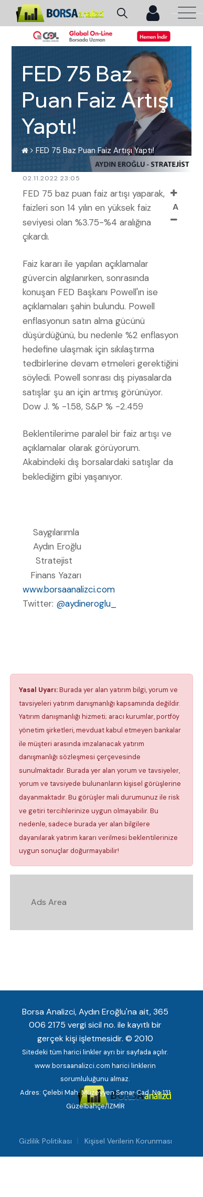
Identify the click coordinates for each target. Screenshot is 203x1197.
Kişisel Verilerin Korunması (128, 1141)
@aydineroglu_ (86, 603)
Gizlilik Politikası (45, 1141)
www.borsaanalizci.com (69, 589)
